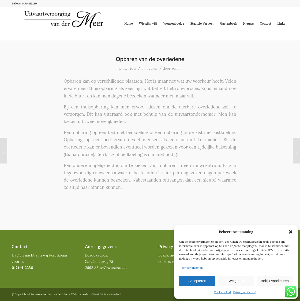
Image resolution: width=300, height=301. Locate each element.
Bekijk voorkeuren (275, 281)
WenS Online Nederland (106, 294)
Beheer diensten (192, 267)
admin (176, 68)
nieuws (151, 68)
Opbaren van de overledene (150, 59)
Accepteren (197, 281)
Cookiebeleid (222, 292)
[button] (290, 232)
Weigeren (236, 281)
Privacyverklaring (244, 292)
